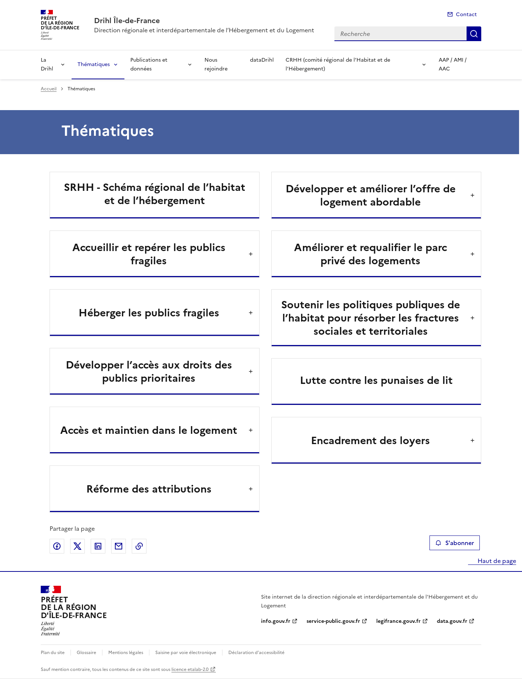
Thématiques (93, 64)
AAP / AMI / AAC (453, 64)
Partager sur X (77, 546)
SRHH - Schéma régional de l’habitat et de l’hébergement (154, 194)
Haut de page (496, 560)
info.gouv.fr (275, 621)
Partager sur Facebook (57, 546)
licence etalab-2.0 (190, 669)
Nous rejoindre (216, 64)
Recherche (474, 33)
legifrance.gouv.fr (398, 621)
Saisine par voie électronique (185, 652)
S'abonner (454, 542)
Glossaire (86, 652)
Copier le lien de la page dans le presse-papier (139, 546)
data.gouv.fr (452, 621)
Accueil (49, 89)
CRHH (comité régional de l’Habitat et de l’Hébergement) (338, 64)
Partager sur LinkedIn (98, 546)
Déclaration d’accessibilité (256, 652)
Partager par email (118, 546)
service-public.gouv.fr (333, 621)
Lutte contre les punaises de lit (376, 380)
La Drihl (47, 64)
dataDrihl (262, 60)
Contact (466, 14)
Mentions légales (125, 652)
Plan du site (53, 652)
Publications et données (148, 64)
